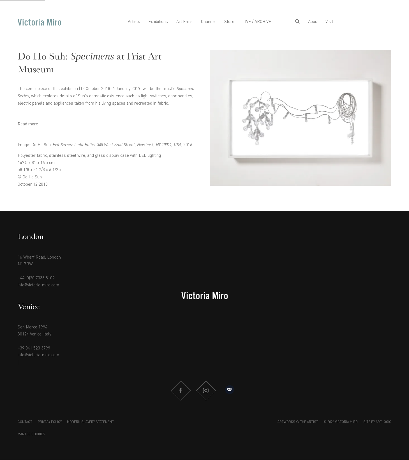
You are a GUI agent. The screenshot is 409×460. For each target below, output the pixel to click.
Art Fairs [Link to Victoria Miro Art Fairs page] (184, 22)
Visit (329, 22)
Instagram (205, 390)
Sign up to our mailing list (229, 389)
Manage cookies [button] (31, 434)
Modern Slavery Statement (90, 422)
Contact (25, 422)
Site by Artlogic (377, 422)
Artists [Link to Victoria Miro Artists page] (134, 22)
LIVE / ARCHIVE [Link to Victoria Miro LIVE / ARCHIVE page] (256, 22)
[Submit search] (297, 22)
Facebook (180, 390)
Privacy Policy (50, 422)
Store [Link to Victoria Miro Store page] (229, 22)
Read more (28, 124)
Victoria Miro (39, 22)
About (313, 22)
